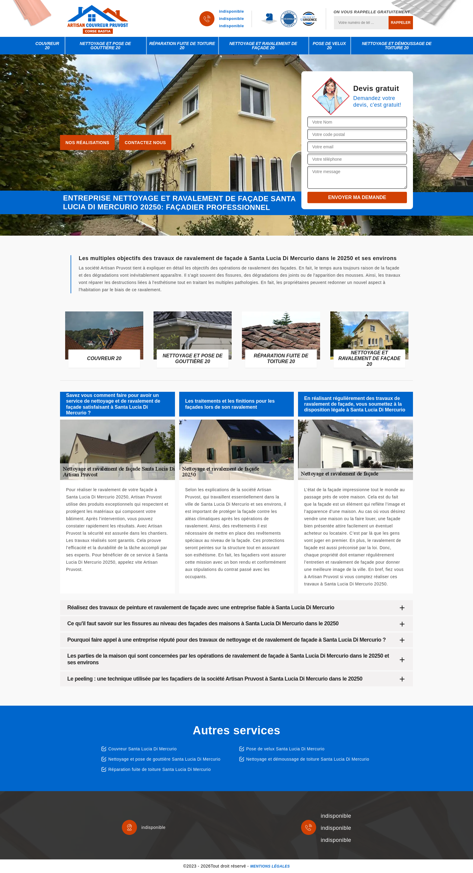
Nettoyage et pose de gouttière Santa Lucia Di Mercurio (164, 759)
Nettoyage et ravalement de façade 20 (263, 45)
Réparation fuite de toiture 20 (182, 45)
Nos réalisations (87, 142)
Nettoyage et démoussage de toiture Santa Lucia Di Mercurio (307, 759)
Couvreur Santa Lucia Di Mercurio (142, 748)
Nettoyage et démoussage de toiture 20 (397, 45)
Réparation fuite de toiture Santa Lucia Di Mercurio (159, 769)
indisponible (231, 11)
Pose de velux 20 (329, 45)
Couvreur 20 (47, 45)
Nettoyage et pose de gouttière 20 (105, 45)
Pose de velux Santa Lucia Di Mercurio (285, 748)
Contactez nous (145, 142)
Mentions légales (270, 866)
